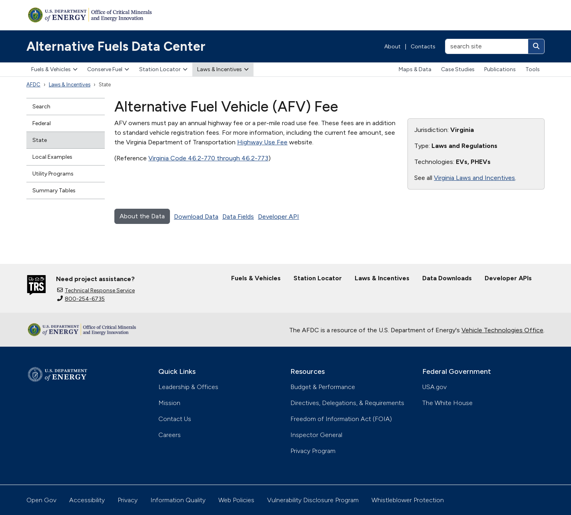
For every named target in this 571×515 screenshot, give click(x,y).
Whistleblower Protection (407, 500)
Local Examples (52, 157)
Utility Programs (53, 173)
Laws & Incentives (223, 69)
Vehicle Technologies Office (502, 330)
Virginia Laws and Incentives (474, 178)
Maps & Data (415, 69)
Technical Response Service (96, 290)
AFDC (33, 85)
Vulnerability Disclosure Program (313, 500)
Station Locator (163, 69)
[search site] (486, 46)
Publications (500, 69)
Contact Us (174, 419)
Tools (532, 69)
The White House (447, 403)
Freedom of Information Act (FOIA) (341, 419)
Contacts (423, 46)
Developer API (278, 216)
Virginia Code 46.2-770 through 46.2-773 (208, 158)
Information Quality (178, 500)
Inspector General (316, 435)
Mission (169, 403)
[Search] (536, 46)
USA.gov (434, 387)
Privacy (128, 500)
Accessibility (87, 500)
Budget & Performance (322, 387)
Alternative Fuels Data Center (116, 46)
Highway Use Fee (262, 142)
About (392, 46)
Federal (41, 123)
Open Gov (41, 500)
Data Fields (238, 216)
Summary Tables (54, 190)
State (39, 140)
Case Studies (458, 69)
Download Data (196, 216)
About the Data (142, 216)
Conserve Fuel (108, 69)
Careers (169, 435)
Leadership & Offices (188, 387)
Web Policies (236, 500)
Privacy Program (312, 451)
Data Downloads (447, 278)
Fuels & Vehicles (54, 69)
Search (41, 106)
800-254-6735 (81, 298)
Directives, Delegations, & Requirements (347, 403)
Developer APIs (508, 278)
